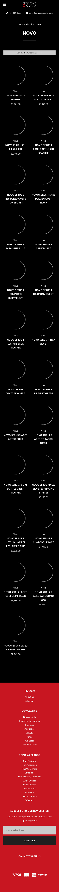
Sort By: (20, 53)
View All (29, 800)
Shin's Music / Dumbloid (29, 776)
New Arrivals (29, 717)
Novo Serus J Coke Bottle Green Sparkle (15, 488)
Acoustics (29, 728)
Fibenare (29, 792)
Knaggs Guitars (29, 768)
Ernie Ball (29, 772)
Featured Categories (29, 721)
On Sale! (29, 740)
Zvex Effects (29, 780)
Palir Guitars (29, 788)
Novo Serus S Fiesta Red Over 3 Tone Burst (15, 198)
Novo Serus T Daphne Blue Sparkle (15, 343)
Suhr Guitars (29, 761)
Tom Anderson (29, 764)
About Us (29, 696)
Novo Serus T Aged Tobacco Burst (43, 439)
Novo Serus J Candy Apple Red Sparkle (43, 149)
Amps (29, 736)
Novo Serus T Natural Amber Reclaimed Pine (15, 542)
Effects (29, 732)
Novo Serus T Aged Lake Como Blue (43, 596)
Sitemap (29, 700)
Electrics (29, 724)
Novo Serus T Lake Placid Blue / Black (43, 198)
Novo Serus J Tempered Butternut (15, 294)
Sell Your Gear (30, 744)
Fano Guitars (29, 784)
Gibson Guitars (29, 796)
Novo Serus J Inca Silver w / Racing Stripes (43, 488)
